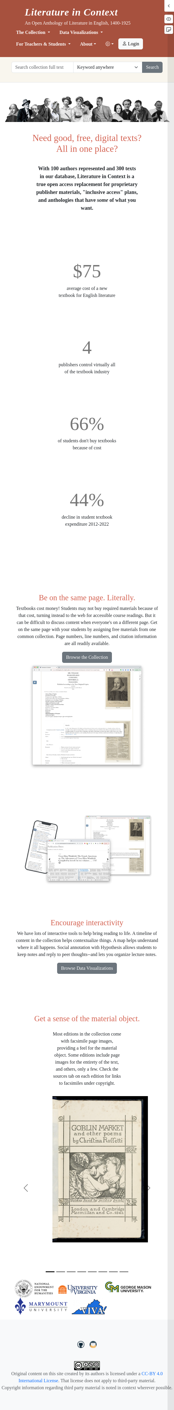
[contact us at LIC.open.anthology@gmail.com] (93, 1344)
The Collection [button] (31, 32)
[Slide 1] (50, 1271)
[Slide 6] (102, 1271)
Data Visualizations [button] (79, 32)
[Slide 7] (113, 1271)
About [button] (86, 44)
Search (152, 67)
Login (130, 43)
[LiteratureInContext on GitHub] (82, 1344)
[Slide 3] (71, 1271)
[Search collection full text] (42, 67)
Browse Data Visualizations (87, 968)
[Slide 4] (81, 1271)
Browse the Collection (87, 657)
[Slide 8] (124, 1271)
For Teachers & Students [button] (41, 44)
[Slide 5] (92, 1271)
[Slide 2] (60, 1271)
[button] (109, 44)
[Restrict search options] (107, 67)
